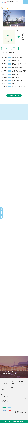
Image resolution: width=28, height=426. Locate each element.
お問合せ (23, 397)
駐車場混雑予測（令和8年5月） (17, 70)
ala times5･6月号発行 (15, 63)
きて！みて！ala (4, 390)
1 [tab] (12, 29)
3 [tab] (12, 125)
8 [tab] (16, 125)
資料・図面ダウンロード (23, 388)
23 (11, 43)
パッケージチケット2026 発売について (18, 89)
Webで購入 (13, 399)
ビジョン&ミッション (5, 399)
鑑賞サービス (4, 392)
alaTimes (3, 391)
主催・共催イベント (5, 386)
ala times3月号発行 (15, 86)
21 (8, 43)
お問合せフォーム (22, 399)
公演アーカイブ (4, 389)
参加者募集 (12, 386)
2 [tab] (13, 29)
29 (7, 38)
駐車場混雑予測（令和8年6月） (17, 60)
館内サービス (22, 391)
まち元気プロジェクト (14, 389)
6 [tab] (15, 125)
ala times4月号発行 (15, 77)
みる (3, 384)
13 (7, 41)
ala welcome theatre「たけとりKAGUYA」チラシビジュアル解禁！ (19, 67)
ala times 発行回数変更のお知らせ (17, 83)
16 (11, 41)
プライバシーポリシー (23, 401)
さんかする (14, 384)
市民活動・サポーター (14, 390)
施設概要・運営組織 (5, 401)
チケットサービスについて (14, 401)
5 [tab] (15, 29)
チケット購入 (14, 397)
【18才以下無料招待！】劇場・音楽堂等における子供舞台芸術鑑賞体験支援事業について (19, 74)
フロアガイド (22, 386)
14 (8, 41)
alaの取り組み (4, 403)
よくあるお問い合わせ (23, 400)
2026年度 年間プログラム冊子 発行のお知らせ (19, 80)
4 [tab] (14, 29)
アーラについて (5, 397)
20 (7, 43)
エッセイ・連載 (4, 402)
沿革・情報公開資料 (5, 404)
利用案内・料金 (22, 390)
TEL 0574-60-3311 (17, 413)
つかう (22, 384)
